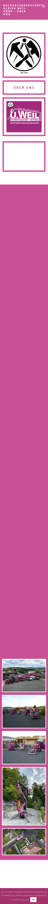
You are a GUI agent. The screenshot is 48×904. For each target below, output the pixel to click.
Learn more (24, 899)
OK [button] (33, 899)
